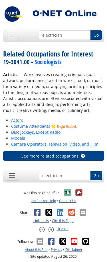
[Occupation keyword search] (65, 35)
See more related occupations (53, 156)
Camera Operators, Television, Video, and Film (54, 144)
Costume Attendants (30, 126)
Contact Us (67, 200)
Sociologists (48, 62)
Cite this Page (63, 220)
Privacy (56, 249)
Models (18, 138)
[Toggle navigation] (12, 35)
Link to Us (41, 220)
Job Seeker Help (43, 200)
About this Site (36, 249)
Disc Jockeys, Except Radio (35, 132)
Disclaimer (73, 249)
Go (96, 35)
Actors (17, 120)
